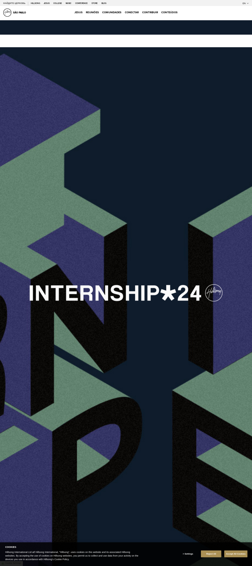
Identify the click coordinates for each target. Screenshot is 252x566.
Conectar (132, 12)
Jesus (47, 3)
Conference (81, 3)
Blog (104, 3)
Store (95, 3)
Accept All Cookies (236, 554)
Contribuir (150, 12)
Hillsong (35, 3)
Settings (189, 554)
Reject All (211, 554)
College (57, 3)
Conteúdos (169, 12)
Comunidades (112, 12)
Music (69, 3)
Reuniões (92, 12)
